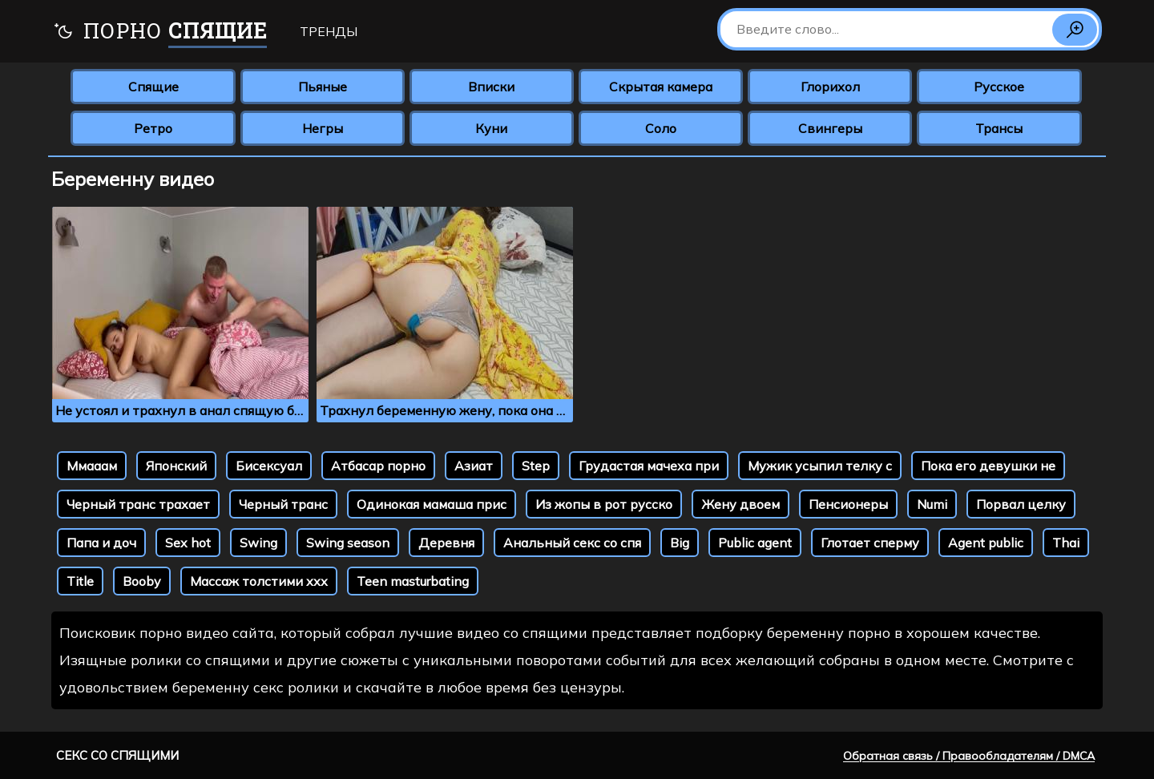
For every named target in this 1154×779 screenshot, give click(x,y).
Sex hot (188, 543)
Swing (258, 543)
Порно (160, 32)
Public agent (755, 543)
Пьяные (322, 87)
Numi (932, 504)
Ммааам (92, 466)
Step (536, 466)
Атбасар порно (378, 466)
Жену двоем (740, 504)
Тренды (328, 31)
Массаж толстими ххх (259, 581)
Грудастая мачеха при (649, 466)
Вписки (491, 87)
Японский (176, 466)
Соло (660, 128)
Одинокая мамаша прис (431, 504)
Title (80, 581)
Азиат (473, 466)
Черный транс (283, 504)
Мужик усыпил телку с (820, 466)
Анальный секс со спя (572, 543)
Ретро (153, 128)
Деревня (446, 543)
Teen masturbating (413, 581)
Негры (322, 128)
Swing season (347, 543)
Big (679, 543)
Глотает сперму (870, 543)
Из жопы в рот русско (603, 504)
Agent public (985, 543)
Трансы (999, 128)
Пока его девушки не (988, 466)
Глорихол (830, 87)
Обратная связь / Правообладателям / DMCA (969, 756)
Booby (142, 581)
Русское (999, 87)
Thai (1065, 543)
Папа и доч (101, 543)
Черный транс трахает (138, 504)
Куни (491, 128)
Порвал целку (1021, 504)
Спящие (153, 87)
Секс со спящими (117, 755)
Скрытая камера (660, 87)
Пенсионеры (848, 504)
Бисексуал (269, 466)
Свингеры (830, 128)
